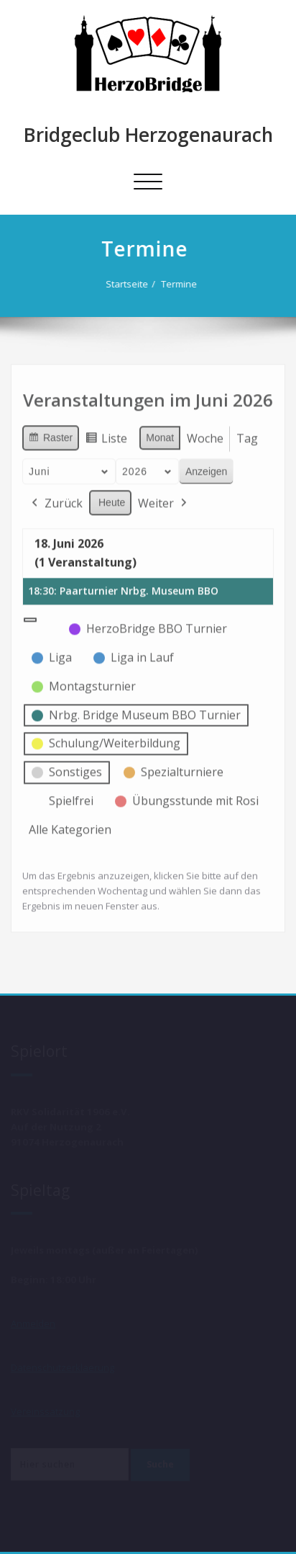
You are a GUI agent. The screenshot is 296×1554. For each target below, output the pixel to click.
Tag (247, 435)
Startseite (127, 283)
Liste (106, 438)
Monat (160, 434)
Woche (205, 435)
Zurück (56, 501)
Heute (111, 499)
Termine (179, 283)
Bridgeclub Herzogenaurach (148, 135)
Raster (50, 436)
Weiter (164, 501)
